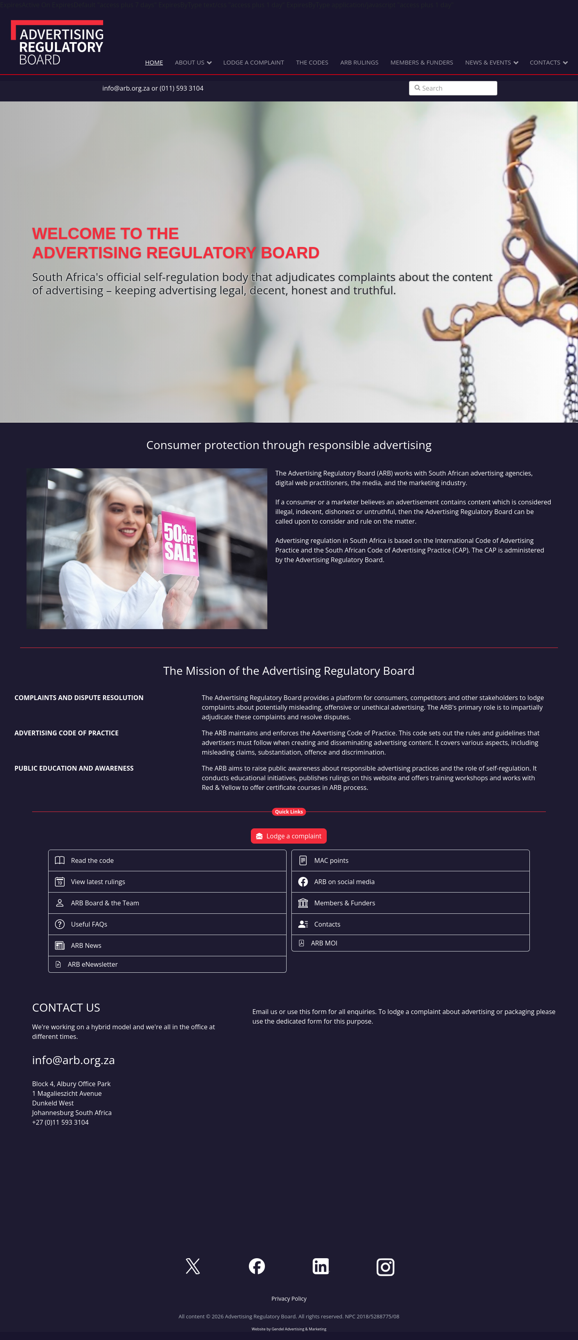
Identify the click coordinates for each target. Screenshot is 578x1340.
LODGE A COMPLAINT (253, 62)
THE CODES (312, 62)
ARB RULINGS (359, 62)
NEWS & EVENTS (488, 62)
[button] (289, 1298)
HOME (154, 62)
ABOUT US (189, 62)
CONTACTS (545, 62)
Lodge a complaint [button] (289, 836)
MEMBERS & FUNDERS (422, 62)
